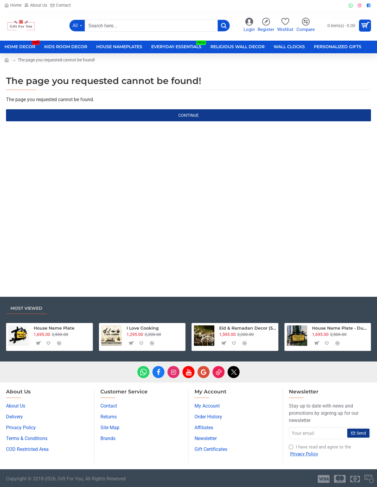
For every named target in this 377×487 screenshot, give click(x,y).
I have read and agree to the (320, 450)
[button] (38, 343)
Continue (188, 115)
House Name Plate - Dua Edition (340, 328)
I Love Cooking (143, 328)
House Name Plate (54, 328)
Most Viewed (26, 308)
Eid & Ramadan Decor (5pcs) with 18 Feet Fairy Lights (247, 328)
